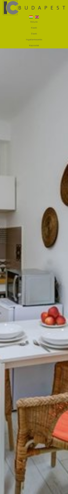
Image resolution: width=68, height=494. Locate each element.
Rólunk (34, 22)
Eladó (34, 33)
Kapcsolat (34, 45)
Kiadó (34, 28)
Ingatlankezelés (34, 39)
